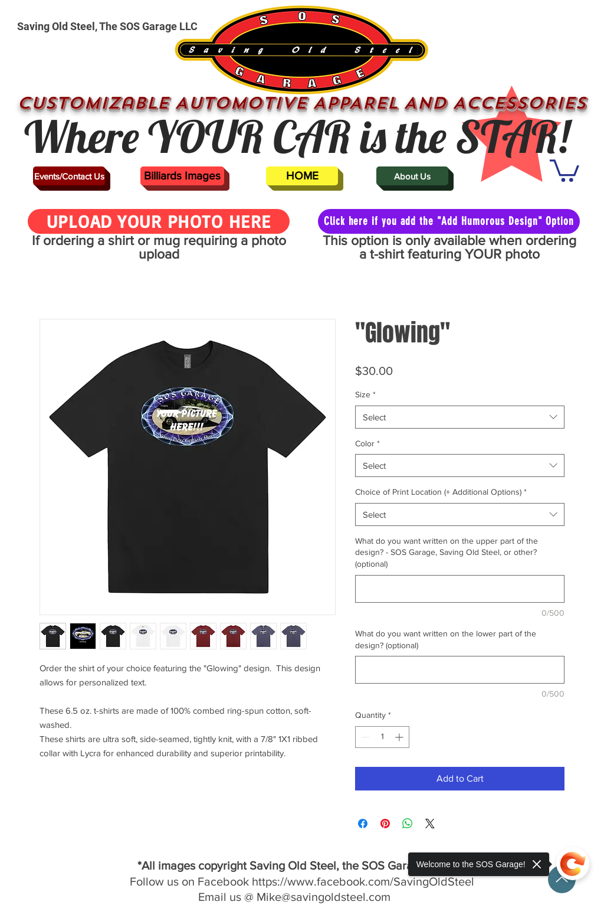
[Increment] (400, 737)
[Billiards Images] (182, 175)
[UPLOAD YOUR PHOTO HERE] (159, 221)
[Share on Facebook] (363, 823)
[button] (564, 169)
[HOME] (302, 175)
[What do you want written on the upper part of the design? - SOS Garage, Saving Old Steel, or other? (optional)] (460, 588)
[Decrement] (364, 737)
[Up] (562, 879)
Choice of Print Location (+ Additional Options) (441, 491)
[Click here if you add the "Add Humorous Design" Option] (449, 221)
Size (365, 394)
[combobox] (459, 417)
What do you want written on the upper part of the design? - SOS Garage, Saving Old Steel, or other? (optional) (446, 552)
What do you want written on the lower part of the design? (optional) (445, 639)
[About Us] (412, 175)
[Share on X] (430, 823)
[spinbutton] (382, 737)
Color (367, 443)
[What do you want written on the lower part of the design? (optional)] (460, 669)
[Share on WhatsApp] (408, 823)
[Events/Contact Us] (69, 175)
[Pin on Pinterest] (385, 823)
